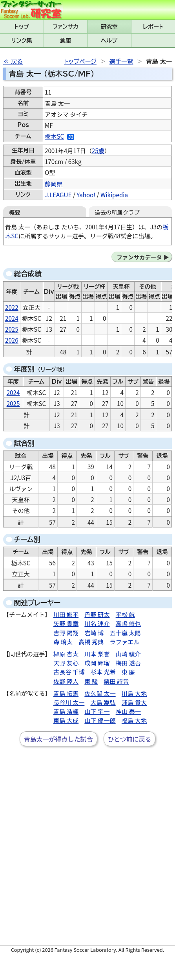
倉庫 (65, 40)
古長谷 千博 (68, 671)
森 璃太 (63, 641)
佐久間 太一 (99, 693)
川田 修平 (65, 614)
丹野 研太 (96, 614)
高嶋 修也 (128, 623)
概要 (14, 212)
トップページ (80, 61)
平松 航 (125, 614)
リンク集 (21, 40)
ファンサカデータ (139, 257)
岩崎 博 (94, 632)
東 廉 (128, 671)
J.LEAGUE (58, 194)
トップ (21, 27)
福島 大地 (134, 720)
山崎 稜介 (128, 653)
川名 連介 (96, 623)
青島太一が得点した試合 (58, 739)
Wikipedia (114, 194)
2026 (11, 340)
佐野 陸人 (65, 681)
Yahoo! (86, 194)
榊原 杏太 (65, 653)
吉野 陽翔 (65, 632)
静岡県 (54, 183)
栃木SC (54, 136)
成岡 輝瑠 (96, 662)
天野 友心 (65, 662)
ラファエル (125, 641)
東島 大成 (65, 720)
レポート (153, 27)
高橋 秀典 (91, 641)
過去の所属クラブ (117, 212)
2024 (11, 318)
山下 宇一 (96, 711)
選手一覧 (121, 61)
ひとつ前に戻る (129, 739)
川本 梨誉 (96, 653)
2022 (11, 307)
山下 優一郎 (99, 720)
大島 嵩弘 (103, 702)
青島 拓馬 (65, 693)
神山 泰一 (128, 711)
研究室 (109, 27)
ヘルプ (109, 40)
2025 (11, 329)
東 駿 (91, 681)
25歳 (98, 150)
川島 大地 (134, 693)
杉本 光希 (103, 671)
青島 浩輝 (65, 711)
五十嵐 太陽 (125, 632)
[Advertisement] (87, 852)
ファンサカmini (66, 26)
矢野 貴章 (65, 623)
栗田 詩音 (116, 681)
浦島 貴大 (134, 702)
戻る (17, 61)
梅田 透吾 (128, 662)
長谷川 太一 (68, 702)
